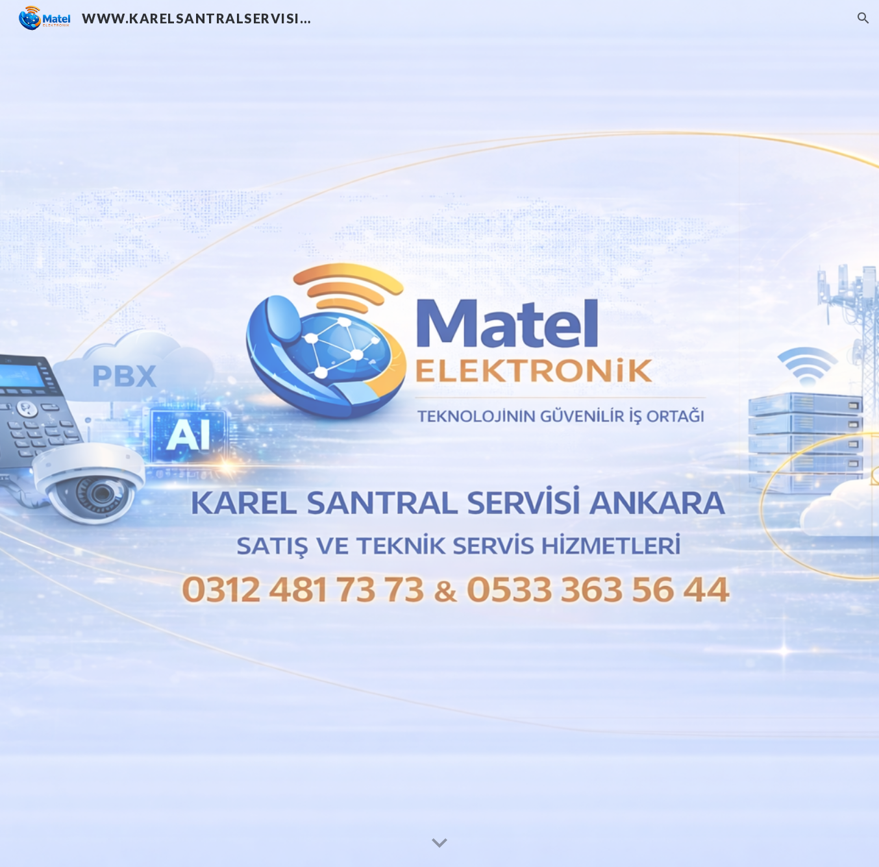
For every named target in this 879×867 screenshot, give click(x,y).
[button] (863, 18)
